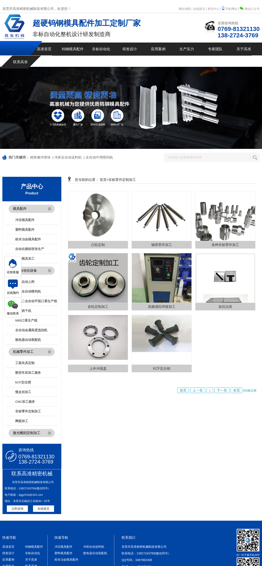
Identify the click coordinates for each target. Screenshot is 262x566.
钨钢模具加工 (25, 258)
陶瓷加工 (21, 421)
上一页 (198, 390)
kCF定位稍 (23, 382)
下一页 (222, 390)
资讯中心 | (214, 9)
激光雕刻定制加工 (26, 433)
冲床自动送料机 (93, 546)
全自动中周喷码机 (99, 157)
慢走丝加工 (23, 392)
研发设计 (129, 49)
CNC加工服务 (25, 401)
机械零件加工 (23, 352)
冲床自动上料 (25, 282)
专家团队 (215, 49)
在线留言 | (200, 9)
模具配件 (20, 209)
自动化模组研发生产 (29, 249)
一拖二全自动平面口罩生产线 (36, 301)
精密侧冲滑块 (40, 157)
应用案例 (158, 49)
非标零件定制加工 (28, 411)
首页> (104, 180)
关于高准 (243, 49)
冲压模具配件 (25, 220)
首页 (183, 390)
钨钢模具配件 (73, 49)
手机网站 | (231, 9)
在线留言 (44, 508)
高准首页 (44, 49)
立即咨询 (17, 508)
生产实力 (186, 49)
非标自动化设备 (25, 270)
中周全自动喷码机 (28, 291)
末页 (236, 390)
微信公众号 (250, 9)
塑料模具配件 (25, 229)
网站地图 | (185, 9)
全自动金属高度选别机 (31, 330)
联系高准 (20, 62)
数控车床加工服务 (28, 372)
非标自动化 (101, 49)
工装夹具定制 (25, 363)
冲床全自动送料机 (68, 157)
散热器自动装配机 (28, 340)
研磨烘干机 (23, 311)
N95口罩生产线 (26, 320)
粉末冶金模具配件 (28, 239)
